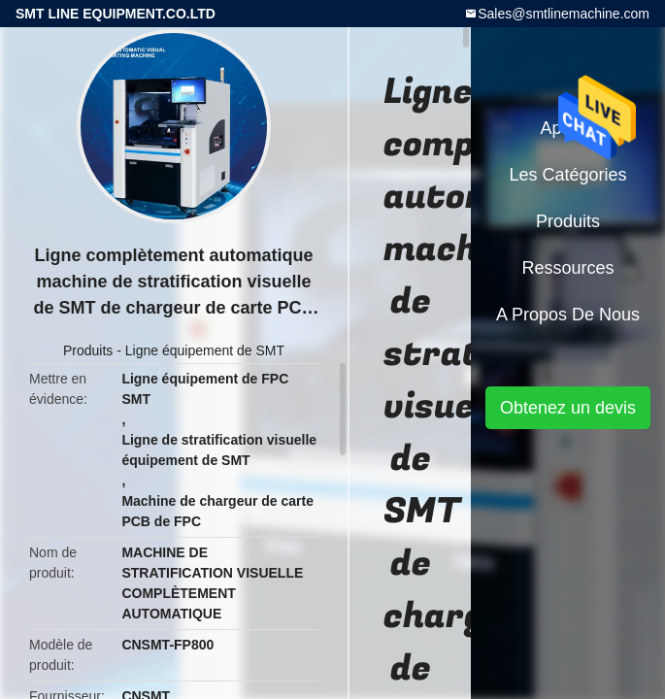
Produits (88, 350)
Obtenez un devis (568, 407)
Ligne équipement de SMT (204, 350)
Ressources (567, 268)
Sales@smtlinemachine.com (563, 13)
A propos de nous (568, 314)
